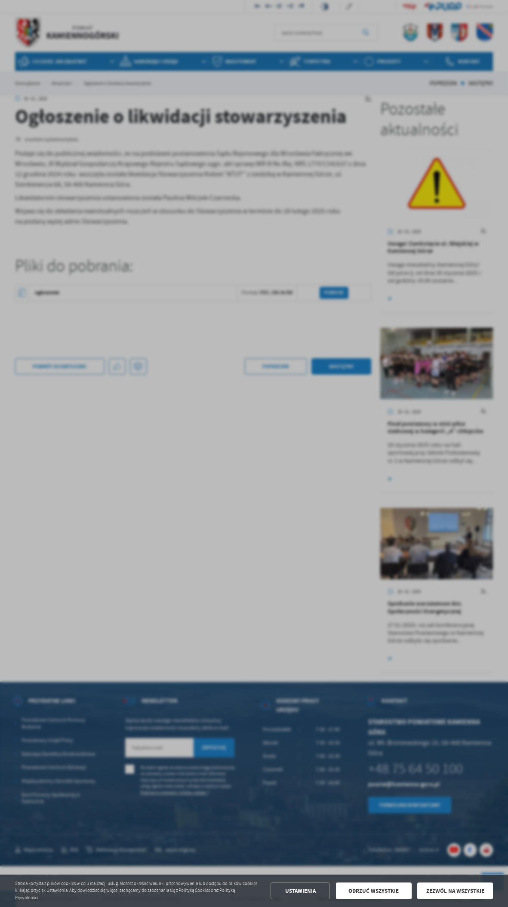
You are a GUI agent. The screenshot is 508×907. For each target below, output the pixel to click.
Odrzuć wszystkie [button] (373, 891)
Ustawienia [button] (300, 891)
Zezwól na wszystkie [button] (455, 891)
